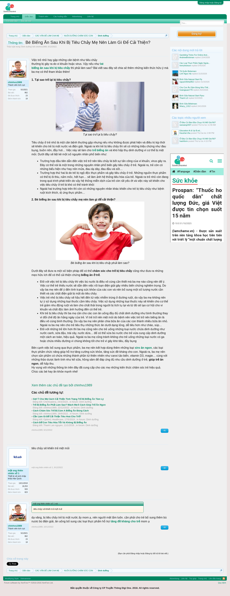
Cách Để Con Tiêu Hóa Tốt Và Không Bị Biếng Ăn (60, 422)
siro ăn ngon (143, 347)
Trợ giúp (192, 578)
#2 (165, 468)
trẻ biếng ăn (100, 150)
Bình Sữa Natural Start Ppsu (192, 96)
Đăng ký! (197, 33)
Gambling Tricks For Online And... (194, 55)
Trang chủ (14, 16)
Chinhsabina (49, 401)
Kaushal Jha (185, 133)
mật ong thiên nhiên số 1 (15, 472)
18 (27, 99)
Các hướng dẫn (60, 16)
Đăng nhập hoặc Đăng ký (211, 3)
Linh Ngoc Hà (185, 74)
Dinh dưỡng (26, 47)
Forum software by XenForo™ (28, 583)
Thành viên (43, 16)
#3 (165, 527)
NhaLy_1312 (185, 106)
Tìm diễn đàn (12, 21)
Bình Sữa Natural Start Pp (191, 79)
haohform (184, 141)
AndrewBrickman (187, 57)
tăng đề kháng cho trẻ (125, 521)
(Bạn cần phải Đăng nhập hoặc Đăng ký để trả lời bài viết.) (143, 553)
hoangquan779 (186, 90)
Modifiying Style (12, 578)
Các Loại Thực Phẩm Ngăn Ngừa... (195, 63)
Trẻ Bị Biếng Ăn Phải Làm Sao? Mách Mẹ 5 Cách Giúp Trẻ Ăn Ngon (69, 404)
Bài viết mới (26, 21)
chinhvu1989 (41, 47)
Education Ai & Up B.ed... (190, 130)
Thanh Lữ (184, 98)
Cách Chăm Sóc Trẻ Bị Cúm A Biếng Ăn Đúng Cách (61, 410)
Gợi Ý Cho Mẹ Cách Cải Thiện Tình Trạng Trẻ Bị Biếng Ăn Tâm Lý (68, 399)
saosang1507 (185, 125)
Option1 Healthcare (53, 419)
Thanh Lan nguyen (53, 425)
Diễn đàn (29, 17)
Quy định (222, 583)
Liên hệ (90, 16)
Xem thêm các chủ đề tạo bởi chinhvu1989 (62, 385)
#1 (165, 431)
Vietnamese (25, 578)
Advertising (77, 16)
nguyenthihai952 (187, 82)
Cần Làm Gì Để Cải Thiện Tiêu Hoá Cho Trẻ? (57, 416)
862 (26, 93)
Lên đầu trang (215, 578)
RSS (224, 578)
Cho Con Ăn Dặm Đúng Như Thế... (195, 87)
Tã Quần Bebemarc (188, 71)
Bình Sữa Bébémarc (188, 104)
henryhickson (185, 65)
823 (26, 492)
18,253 (25, 486)
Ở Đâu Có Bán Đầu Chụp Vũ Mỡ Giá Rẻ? (198, 122)
